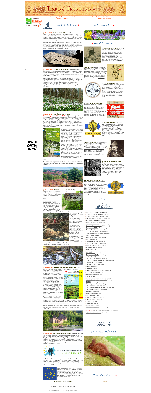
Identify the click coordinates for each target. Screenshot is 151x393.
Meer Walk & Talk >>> (63, 381)
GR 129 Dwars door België (93, 218)
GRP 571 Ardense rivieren (92, 285)
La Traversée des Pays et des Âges (95, 278)
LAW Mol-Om (89, 264)
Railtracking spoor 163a (92, 284)
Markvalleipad (89, 274)
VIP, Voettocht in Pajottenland (93, 313)
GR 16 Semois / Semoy (92, 249)
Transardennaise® (90, 299)
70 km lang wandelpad (114, 128)
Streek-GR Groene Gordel (92, 224)
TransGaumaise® (90, 303)
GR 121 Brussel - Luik (91, 239)
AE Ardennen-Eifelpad (91, 301)
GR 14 (87, 295)
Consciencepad (90, 233)
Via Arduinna (89, 291)
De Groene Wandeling (92, 247)
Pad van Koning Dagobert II (93, 270)
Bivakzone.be (54, 386)
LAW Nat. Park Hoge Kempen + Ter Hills (96, 280)
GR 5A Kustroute (90, 222)
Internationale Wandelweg (91, 114)
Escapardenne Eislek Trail (92, 255)
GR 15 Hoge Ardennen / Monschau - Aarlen (97, 251)
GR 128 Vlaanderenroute (92, 307)
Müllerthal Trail (90, 262)
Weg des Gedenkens (91, 230)
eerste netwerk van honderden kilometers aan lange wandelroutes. (95, 149)
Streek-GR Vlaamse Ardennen (94, 226)
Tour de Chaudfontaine (92, 272)
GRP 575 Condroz (90, 253)
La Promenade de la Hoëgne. (61, 244)
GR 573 (88, 282)
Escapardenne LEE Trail (92, 228)
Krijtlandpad (89, 266)
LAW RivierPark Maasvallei (93, 220)
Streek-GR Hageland (91, 237)
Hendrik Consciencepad (90, 188)
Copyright (61, 386)
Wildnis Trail (89, 276)
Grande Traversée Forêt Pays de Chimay (96, 241)
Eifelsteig (88, 268)
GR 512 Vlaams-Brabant (92, 305)
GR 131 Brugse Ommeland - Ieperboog (96, 287)
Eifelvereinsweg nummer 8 (115, 171)
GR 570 (88, 293)
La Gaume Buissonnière (92, 231)
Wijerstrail (88, 235)
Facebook (72, 386)
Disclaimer (74, 390)
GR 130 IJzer (89, 289)
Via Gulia (88, 257)
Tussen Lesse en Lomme (92, 216)
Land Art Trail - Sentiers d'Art (93, 214)
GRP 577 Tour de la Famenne (93, 258)
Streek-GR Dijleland (91, 245)
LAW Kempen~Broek (91, 243)
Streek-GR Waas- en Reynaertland (95, 260)
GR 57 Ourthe (89, 297)
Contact (67, 386)
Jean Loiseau (101, 78)
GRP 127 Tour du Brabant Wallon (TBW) (96, 212)
